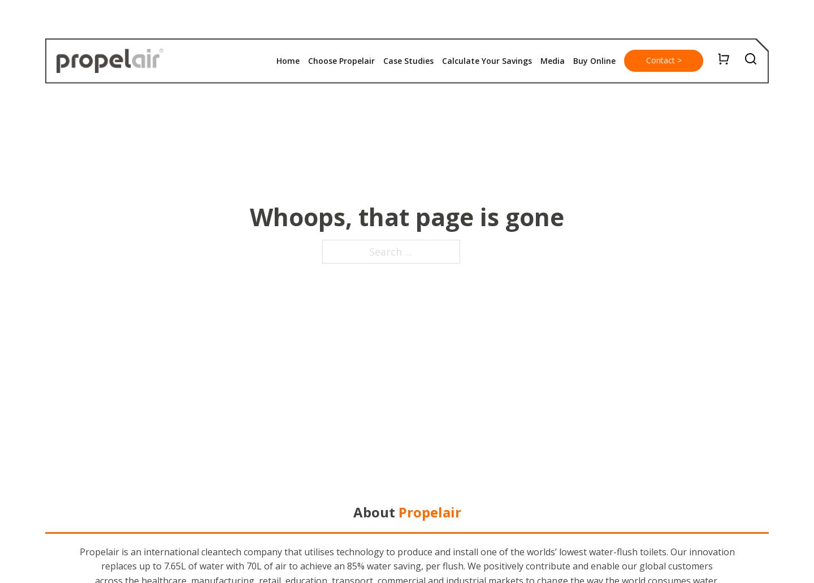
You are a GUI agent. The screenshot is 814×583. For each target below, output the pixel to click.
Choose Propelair (341, 60)
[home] (110, 61)
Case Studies (408, 60)
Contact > (664, 60)
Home (288, 60)
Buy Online (594, 60)
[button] (594, 61)
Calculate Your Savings (487, 60)
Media (552, 60)
